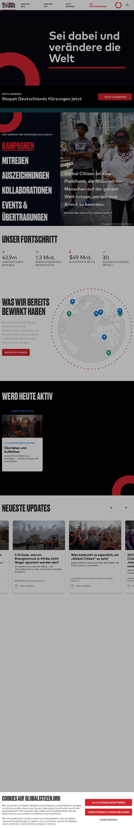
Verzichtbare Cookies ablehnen (108, 812)
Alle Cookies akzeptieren (108, 802)
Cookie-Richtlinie (108, 819)
